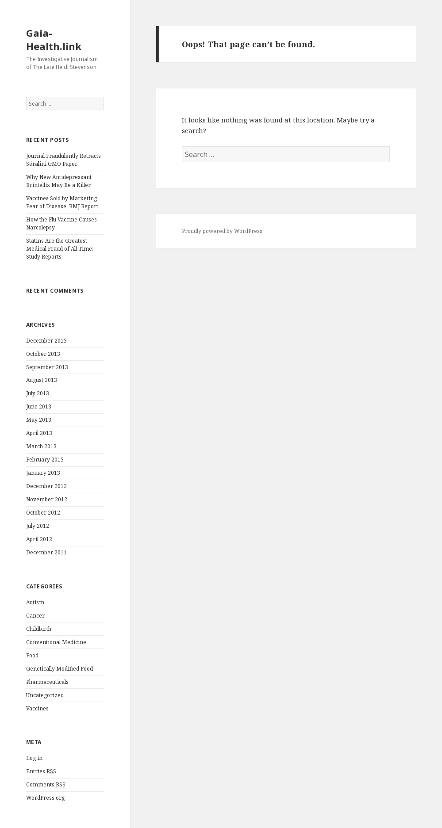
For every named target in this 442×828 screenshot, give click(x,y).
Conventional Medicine (56, 642)
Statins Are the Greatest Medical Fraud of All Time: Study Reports (59, 248)
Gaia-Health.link (53, 39)
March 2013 (41, 446)
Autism (35, 602)
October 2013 (43, 354)
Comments (45, 785)
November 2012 (46, 499)
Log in (34, 758)
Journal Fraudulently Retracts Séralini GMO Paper (63, 160)
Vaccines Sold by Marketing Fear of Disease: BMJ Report (62, 202)
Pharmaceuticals (47, 682)
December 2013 (46, 340)
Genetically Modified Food (59, 668)
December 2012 (46, 486)
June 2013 (38, 406)
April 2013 (39, 433)
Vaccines (37, 708)
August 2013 (41, 380)
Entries (41, 771)
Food (32, 655)
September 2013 (47, 367)
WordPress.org (45, 797)
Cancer (35, 615)
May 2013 (38, 420)
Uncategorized (45, 695)
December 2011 (46, 552)
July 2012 (37, 526)
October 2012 (43, 512)
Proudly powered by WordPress (222, 231)
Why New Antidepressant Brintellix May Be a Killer (59, 181)
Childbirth (38, 629)
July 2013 (37, 393)
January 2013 (43, 473)
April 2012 (39, 539)
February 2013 (45, 459)
